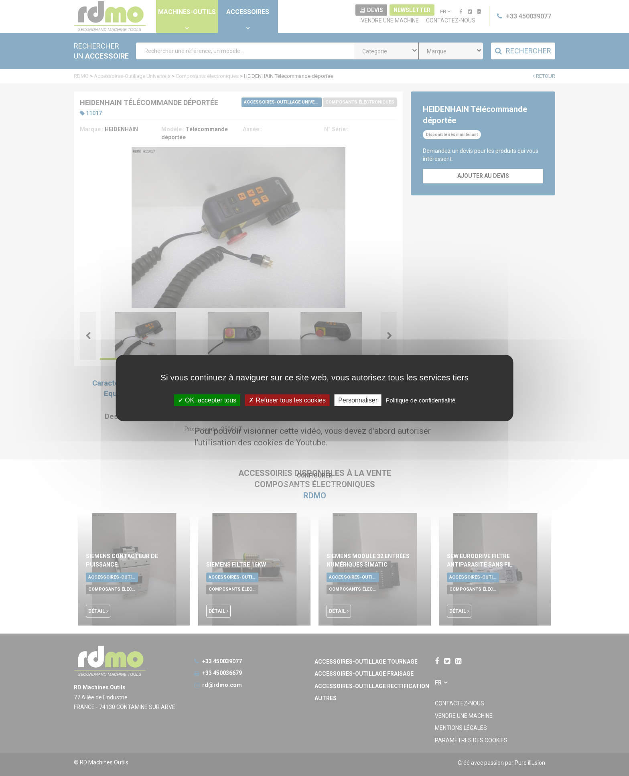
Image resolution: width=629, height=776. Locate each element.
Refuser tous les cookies (287, 400)
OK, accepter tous (207, 400)
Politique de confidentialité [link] (420, 400)
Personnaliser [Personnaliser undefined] (357, 400)
